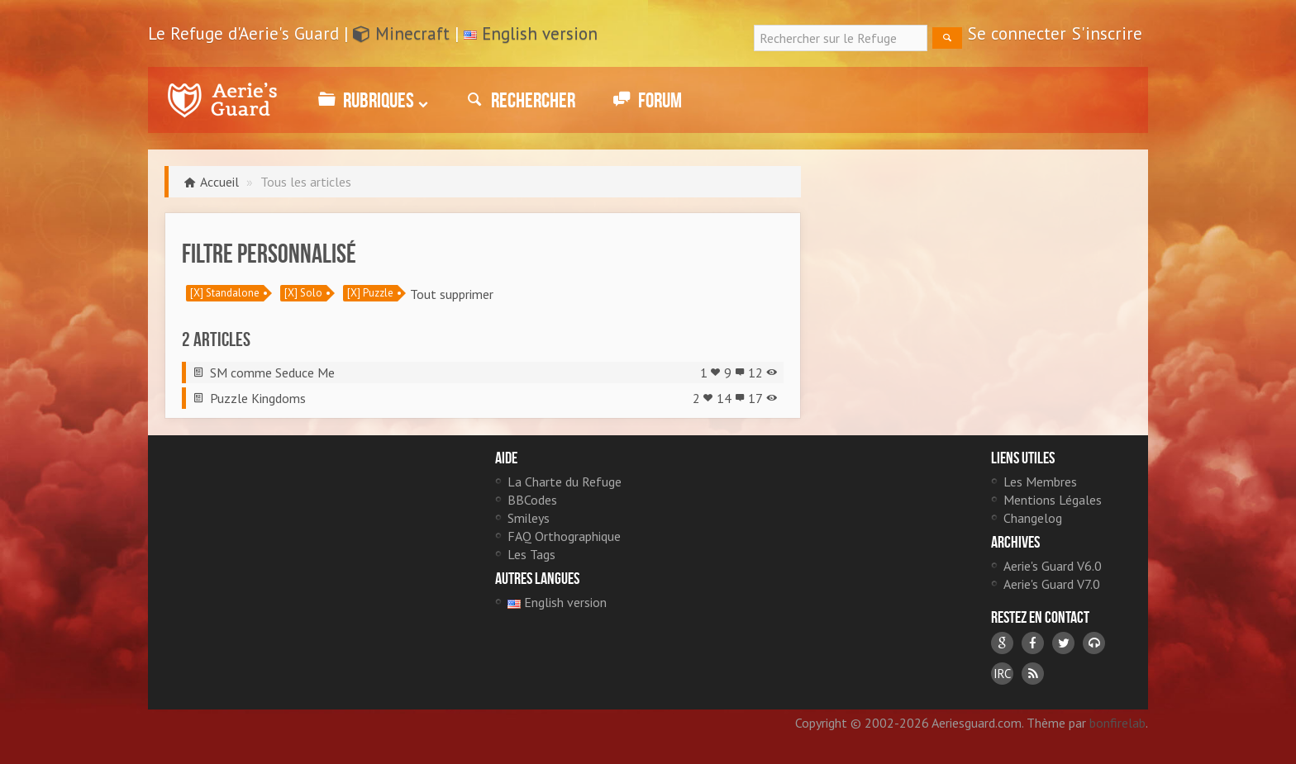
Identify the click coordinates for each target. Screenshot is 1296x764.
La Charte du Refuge (564, 481)
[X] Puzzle (370, 293)
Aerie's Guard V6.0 (1052, 566)
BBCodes (532, 499)
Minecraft (401, 33)
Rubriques (370, 100)
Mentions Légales (1052, 499)
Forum (645, 100)
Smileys (528, 518)
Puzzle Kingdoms (258, 398)
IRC (1002, 673)
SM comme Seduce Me (272, 372)
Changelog (1032, 518)
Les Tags (531, 554)
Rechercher (518, 100)
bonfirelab (1117, 722)
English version (540, 33)
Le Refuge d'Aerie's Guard (222, 100)
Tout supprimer (451, 294)
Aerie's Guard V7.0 (1051, 584)
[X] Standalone (225, 293)
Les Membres (1040, 481)
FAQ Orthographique (564, 536)
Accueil (219, 181)
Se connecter (1017, 33)
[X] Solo (303, 293)
